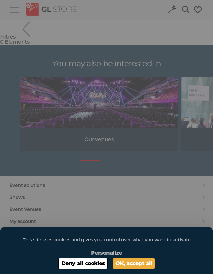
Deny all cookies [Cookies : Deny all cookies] (83, 263)
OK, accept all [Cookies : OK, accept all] (133, 263)
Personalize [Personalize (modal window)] (106, 253)
